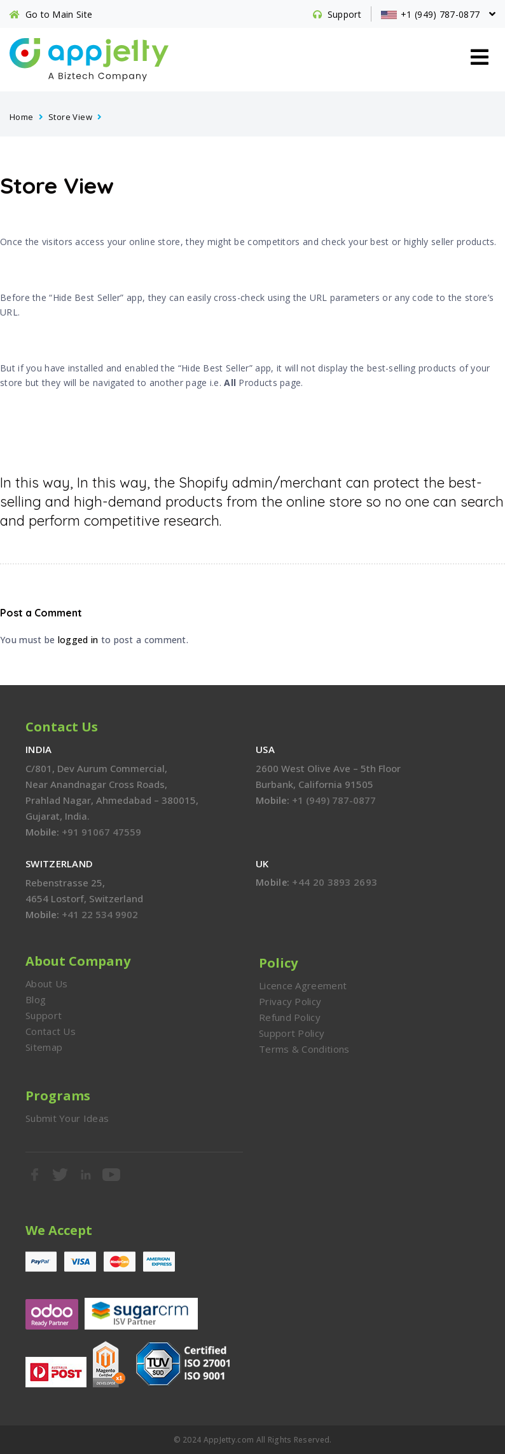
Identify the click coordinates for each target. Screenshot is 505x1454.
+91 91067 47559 (101, 831)
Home (22, 117)
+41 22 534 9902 (100, 914)
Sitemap (43, 1047)
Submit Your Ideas (67, 1118)
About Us (46, 983)
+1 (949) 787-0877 (334, 800)
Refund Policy (290, 1017)
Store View (70, 117)
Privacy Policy (290, 1001)
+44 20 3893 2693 (334, 882)
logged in (78, 640)
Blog (35, 999)
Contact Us (50, 1031)
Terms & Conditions (304, 1049)
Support (43, 1015)
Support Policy (291, 1033)
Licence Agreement (303, 985)
